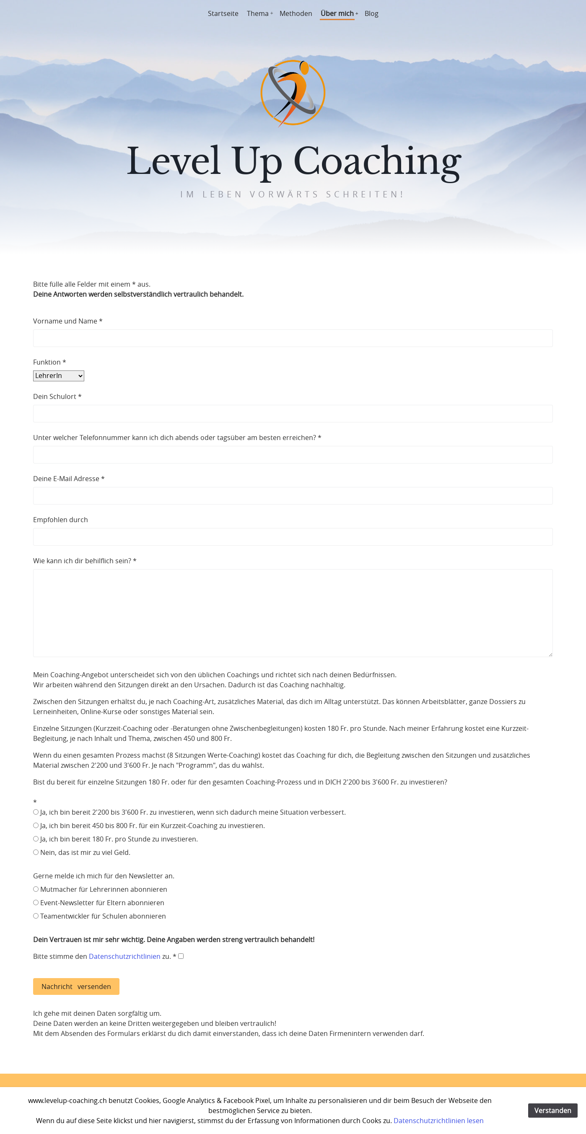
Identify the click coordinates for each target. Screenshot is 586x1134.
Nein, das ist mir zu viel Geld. (85, 852)
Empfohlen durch (60, 519)
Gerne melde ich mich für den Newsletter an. (103, 875)
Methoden (296, 13)
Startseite (223, 13)
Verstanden (552, 1110)
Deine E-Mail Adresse (66, 478)
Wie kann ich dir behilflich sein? (82, 560)
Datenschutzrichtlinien (125, 956)
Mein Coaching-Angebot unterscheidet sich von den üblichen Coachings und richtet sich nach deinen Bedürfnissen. (293, 728)
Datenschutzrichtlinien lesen (439, 1120)
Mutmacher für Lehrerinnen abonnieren (103, 889)
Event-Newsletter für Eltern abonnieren (102, 902)
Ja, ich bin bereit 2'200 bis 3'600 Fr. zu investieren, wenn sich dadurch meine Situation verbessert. (193, 812)
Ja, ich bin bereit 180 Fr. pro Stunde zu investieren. (119, 839)
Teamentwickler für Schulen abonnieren (103, 916)
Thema (258, 13)
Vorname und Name (65, 321)
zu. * (172, 956)
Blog (372, 13)
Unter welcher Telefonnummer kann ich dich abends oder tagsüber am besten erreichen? (174, 437)
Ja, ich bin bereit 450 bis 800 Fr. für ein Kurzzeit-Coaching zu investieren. (152, 825)
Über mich (337, 13)
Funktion (47, 362)
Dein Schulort (54, 396)
